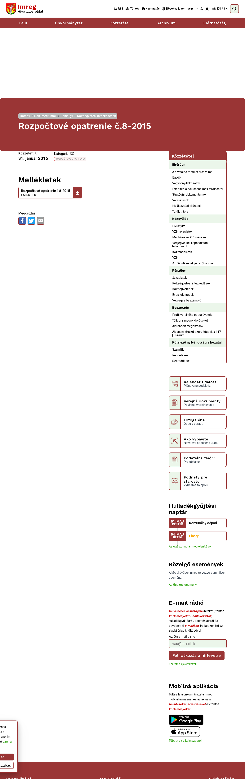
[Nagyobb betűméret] (207, 9)
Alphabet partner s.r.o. (139, 769)
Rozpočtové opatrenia (70, 89)
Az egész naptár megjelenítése (190, 476)
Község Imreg (188, 769)
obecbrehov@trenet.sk (224, 751)
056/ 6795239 (218, 747)
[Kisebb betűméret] (196, 9)
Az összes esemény (183, 515)
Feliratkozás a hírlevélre (196, 585)
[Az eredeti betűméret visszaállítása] (201, 9)
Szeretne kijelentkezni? (183, 594)
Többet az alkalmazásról (185, 671)
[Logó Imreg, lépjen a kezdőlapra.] (24, 9)
